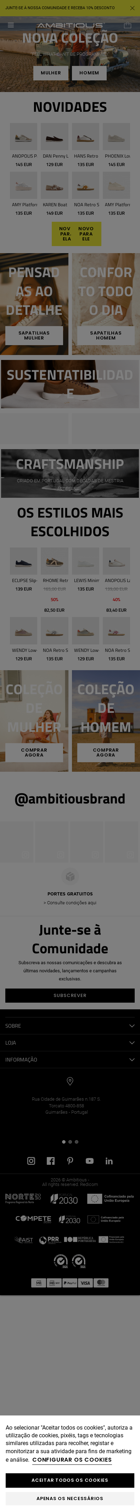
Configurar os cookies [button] (72, 1460)
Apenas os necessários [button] (70, 1498)
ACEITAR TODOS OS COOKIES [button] (70, 1480)
